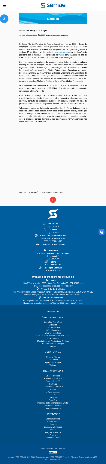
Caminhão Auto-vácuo (53, 322)
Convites (53, 424)
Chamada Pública (53, 419)
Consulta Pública (53, 357)
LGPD (53, 395)
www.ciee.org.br (61, 52)
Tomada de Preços (52, 438)
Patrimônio (53, 400)
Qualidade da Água (53, 362)
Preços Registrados (53, 432)
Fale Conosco (52, 338)
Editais (53, 389)
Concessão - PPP (53, 381)
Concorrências (53, 422)
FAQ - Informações (53, 330)
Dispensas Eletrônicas (53, 427)
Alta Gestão (53, 360)
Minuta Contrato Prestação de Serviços (53, 341)
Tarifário (53, 346)
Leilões (53, 430)
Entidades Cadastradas (53, 379)
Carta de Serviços (53, 328)
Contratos (53, 384)
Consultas (53, 325)
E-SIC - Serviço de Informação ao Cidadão (53, 336)
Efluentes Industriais (53, 333)
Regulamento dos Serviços (53, 344)
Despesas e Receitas (53, 406)
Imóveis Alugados (53, 392)
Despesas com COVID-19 (53, 387)
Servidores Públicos (53, 408)
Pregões (53, 435)
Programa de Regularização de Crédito (53, 403)
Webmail (52, 365)
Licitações (53, 397)
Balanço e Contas (53, 376)
